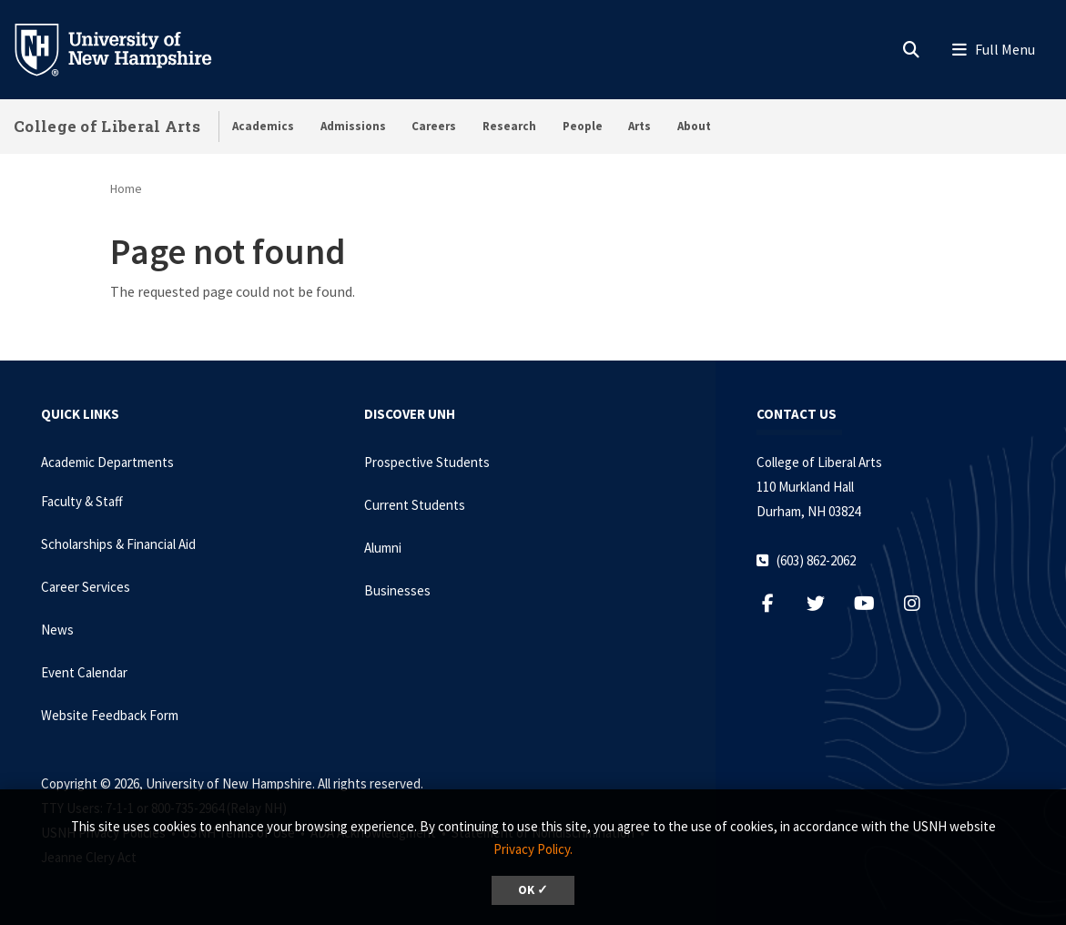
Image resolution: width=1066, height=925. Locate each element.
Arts (639, 126)
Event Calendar (84, 672)
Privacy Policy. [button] (533, 849)
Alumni (382, 547)
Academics (263, 126)
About (694, 126)
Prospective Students (427, 462)
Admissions (353, 126)
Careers (433, 126)
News (57, 629)
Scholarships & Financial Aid (118, 544)
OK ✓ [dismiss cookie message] (533, 890)
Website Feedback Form (109, 715)
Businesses (397, 590)
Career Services (85, 586)
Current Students (414, 504)
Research (509, 126)
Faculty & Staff (82, 501)
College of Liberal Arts (107, 126)
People (583, 126)
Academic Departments (107, 462)
